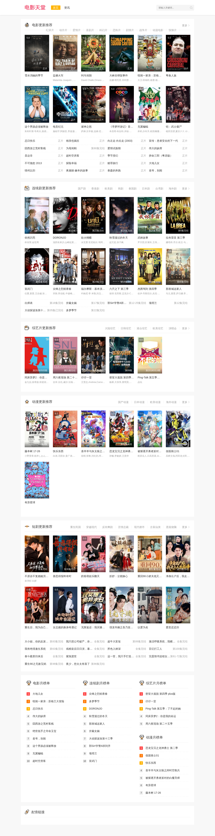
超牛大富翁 (127, 642)
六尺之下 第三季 (119, 288)
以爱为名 (143, 627)
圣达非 (44, 156)
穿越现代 (91, 527)
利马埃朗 (86, 75)
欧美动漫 (155, 402)
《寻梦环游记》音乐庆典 (123, 126)
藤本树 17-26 (32, 451)
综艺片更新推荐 (44, 328)
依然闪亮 (30, 237)
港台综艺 (142, 328)
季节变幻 (127, 156)
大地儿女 (168, 163)
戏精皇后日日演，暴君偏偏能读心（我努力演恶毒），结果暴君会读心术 (87, 649)
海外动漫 (171, 402)
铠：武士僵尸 (174, 126)
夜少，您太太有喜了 (85, 664)
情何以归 (44, 171)
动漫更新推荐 (42, 402)
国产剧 (82, 188)
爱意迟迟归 (172, 627)
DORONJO (59, 237)
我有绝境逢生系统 (44, 649)
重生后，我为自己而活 (38, 627)
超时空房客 (85, 156)
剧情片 (130, 30)
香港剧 (95, 188)
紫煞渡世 (85, 656)
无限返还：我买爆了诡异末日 (98, 627)
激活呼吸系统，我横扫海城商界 (168, 642)
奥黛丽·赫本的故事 (85, 171)
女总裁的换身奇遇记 (65, 627)
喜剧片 (90, 30)
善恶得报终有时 (62, 576)
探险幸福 (85, 163)
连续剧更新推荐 (44, 188)
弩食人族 (171, 75)
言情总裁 (123, 527)
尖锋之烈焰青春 (62, 288)
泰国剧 (132, 188)
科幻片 (103, 30)
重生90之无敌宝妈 (44, 664)
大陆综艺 (110, 328)
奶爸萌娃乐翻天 (90, 576)
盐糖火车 (58, 75)
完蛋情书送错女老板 (168, 656)
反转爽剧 (107, 527)
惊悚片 (173, 30)
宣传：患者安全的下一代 (168, 141)
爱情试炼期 (127, 148)
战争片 (143, 30)
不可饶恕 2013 (44, 163)
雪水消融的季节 (34, 75)
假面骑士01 (172, 451)
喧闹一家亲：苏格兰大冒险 (153, 75)
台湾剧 (159, 188)
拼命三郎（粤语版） (168, 156)
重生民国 (75, 527)
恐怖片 (117, 30)
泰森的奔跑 (127, 171)
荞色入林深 (127, 649)
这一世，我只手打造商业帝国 (127, 656)
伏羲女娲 (85, 303)
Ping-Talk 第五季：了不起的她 (155, 377)
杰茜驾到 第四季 (147, 288)
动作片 (63, 30)
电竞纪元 (58, 126)
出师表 (44, 303)
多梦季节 (85, 310)
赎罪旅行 (127, 163)
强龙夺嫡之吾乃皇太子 (122, 627)
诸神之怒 (86, 126)
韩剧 (120, 188)
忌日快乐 (44, 141)
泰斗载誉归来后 (44, 656)
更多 (186, 25)
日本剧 (146, 188)
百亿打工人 (168, 649)
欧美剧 (109, 188)
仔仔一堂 (86, 377)
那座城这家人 (174, 288)
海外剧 (173, 188)
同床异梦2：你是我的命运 (40, 377)
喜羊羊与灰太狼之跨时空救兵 (98, 451)
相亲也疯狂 (85, 141)
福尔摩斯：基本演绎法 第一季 (98, 288)
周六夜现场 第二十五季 (66, 377)
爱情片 (77, 30)
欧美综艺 (158, 328)
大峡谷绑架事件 (118, 75)
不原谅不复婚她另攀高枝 (39, 576)
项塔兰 (168, 303)
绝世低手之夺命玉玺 (41, 731)
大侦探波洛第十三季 (44, 310)
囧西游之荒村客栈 (44, 148)
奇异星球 (30, 502)
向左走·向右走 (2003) (127, 141)
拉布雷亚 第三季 (175, 237)
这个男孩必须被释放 (36, 126)
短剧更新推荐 (42, 527)
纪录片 (50, 30)
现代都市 (139, 527)
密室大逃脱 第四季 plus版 (124, 377)
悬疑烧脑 (171, 527)
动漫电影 (158, 30)
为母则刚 (85, 148)
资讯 (67, 7)
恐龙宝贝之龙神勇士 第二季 (125, 451)
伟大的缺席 (168, 148)
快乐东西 (58, 451)
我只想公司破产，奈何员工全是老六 (87, 642)
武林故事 (143, 237)
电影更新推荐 (42, 25)
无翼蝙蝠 (143, 126)
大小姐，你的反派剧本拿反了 (44, 642)
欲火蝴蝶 (86, 237)
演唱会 (173, 328)
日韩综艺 (126, 328)
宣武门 (29, 288)
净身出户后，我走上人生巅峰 (183, 576)
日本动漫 (139, 402)
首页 (56, 7)
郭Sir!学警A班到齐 (127, 303)
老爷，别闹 (168, 171)
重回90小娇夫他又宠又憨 (152, 576)
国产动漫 (123, 402)
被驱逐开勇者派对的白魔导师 (155, 451)
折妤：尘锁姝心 (118, 576)
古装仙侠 (155, 527)
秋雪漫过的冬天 (118, 237)
